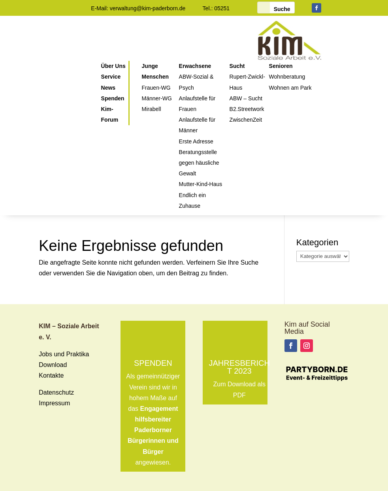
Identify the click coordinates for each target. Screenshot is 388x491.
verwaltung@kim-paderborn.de (148, 8)
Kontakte (51, 375)
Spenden (153, 363)
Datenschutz (56, 392)
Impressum (54, 403)
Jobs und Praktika (64, 354)
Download (53, 364)
